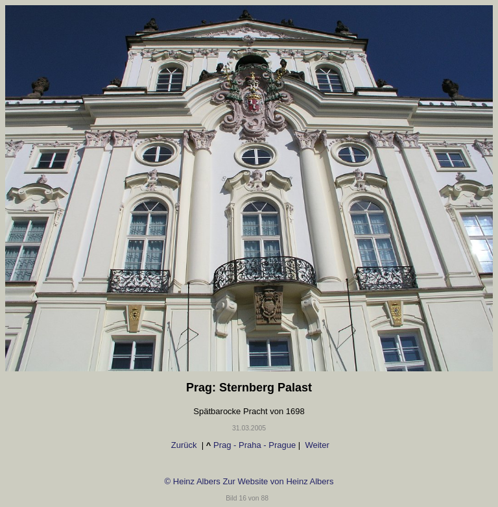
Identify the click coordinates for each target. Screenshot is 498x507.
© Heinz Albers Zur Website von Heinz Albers (249, 481)
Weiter (316, 445)
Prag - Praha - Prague (254, 445)
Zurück (184, 445)
